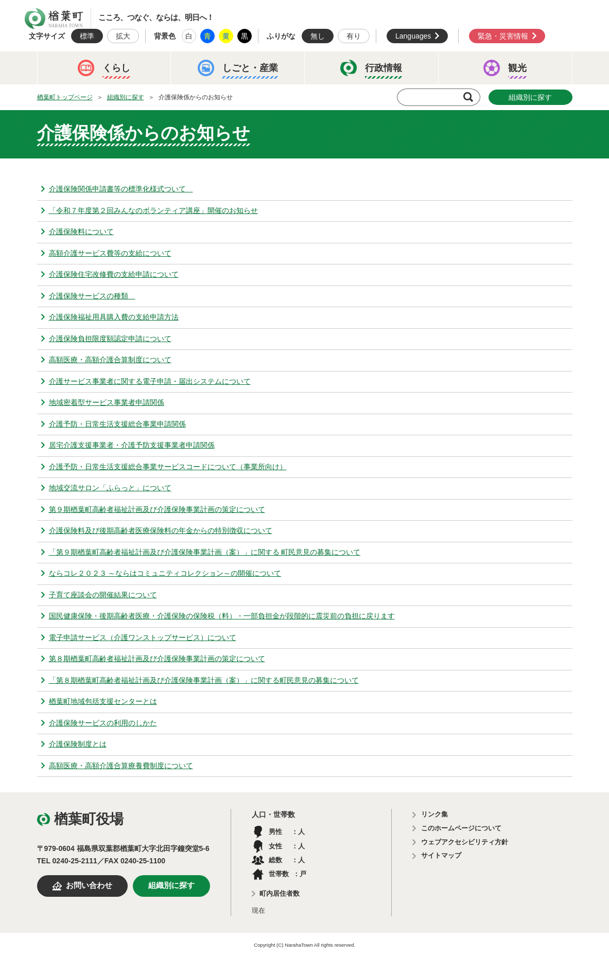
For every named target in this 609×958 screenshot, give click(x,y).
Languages (413, 36)
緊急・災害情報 (503, 36)
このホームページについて (461, 828)
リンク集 (434, 814)
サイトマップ (441, 855)
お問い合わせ (89, 885)
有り (353, 36)
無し (317, 36)
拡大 (123, 36)
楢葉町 (54, 18)
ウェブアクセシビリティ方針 (464, 842)
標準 (87, 36)
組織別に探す (125, 97)
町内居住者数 (279, 893)
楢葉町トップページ (65, 97)
